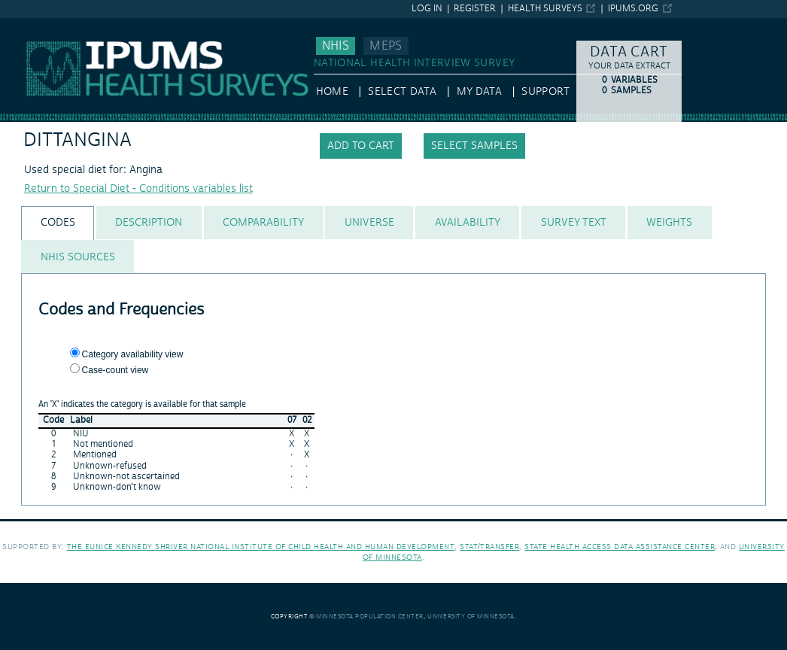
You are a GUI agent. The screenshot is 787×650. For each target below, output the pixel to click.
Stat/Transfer (489, 546)
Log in (427, 8)
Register (475, 8)
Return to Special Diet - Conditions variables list (138, 189)
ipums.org (633, 8)
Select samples (474, 146)
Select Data (402, 92)
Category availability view (133, 354)
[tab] (57, 223)
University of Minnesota (471, 616)
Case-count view (115, 370)
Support (545, 92)
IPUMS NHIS (29, 25)
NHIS (335, 45)
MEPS (385, 45)
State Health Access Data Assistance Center (619, 546)
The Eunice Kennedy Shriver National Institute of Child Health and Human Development (261, 546)
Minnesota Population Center (370, 616)
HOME (332, 92)
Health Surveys (545, 8)
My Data (479, 92)
